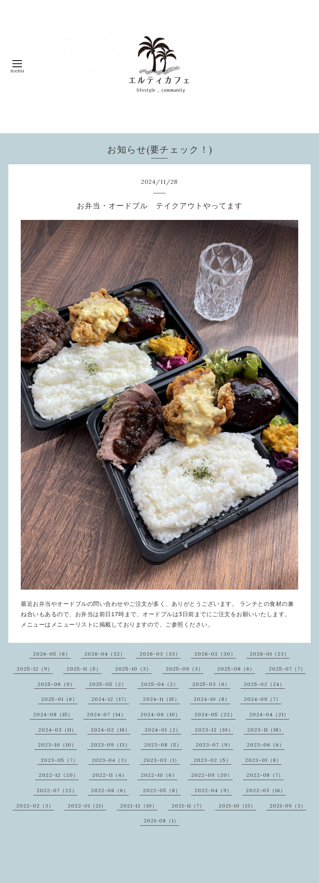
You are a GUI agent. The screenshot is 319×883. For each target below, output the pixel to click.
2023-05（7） (59, 760)
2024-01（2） (163, 730)
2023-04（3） (111, 760)
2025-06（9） (56, 684)
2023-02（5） (212, 760)
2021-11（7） (188, 806)
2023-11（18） (265, 730)
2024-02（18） (110, 730)
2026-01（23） (270, 654)
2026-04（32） (104, 654)
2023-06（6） (266, 745)
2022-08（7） (265, 775)
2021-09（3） (288, 806)
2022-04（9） (213, 790)
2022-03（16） (266, 790)
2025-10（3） (133, 669)
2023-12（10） (214, 730)
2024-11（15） (161, 699)
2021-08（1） (161, 820)
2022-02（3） (35, 806)
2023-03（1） (161, 760)
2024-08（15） (53, 714)
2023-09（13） (110, 745)
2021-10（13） (237, 806)
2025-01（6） (59, 699)
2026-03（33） (160, 654)
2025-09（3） (185, 669)
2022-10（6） (159, 775)
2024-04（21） (269, 714)
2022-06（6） (110, 790)
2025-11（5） (83, 669)
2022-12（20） (59, 775)
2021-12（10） (138, 806)
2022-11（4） (109, 775)
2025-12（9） (35, 669)
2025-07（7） (287, 669)
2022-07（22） (57, 790)
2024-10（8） (212, 699)
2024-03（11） (57, 730)
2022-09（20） (212, 775)
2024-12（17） (110, 699)
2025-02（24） (264, 684)
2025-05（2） (108, 684)
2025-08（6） (236, 669)
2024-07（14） (106, 714)
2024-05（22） (215, 714)
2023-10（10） (57, 745)
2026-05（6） (52, 654)
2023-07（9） (214, 745)
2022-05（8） (162, 790)
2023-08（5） (163, 745)
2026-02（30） (215, 654)
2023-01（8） (263, 760)
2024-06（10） (160, 714)
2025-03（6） (211, 684)
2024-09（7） (262, 699)
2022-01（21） (87, 806)
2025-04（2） (160, 684)
